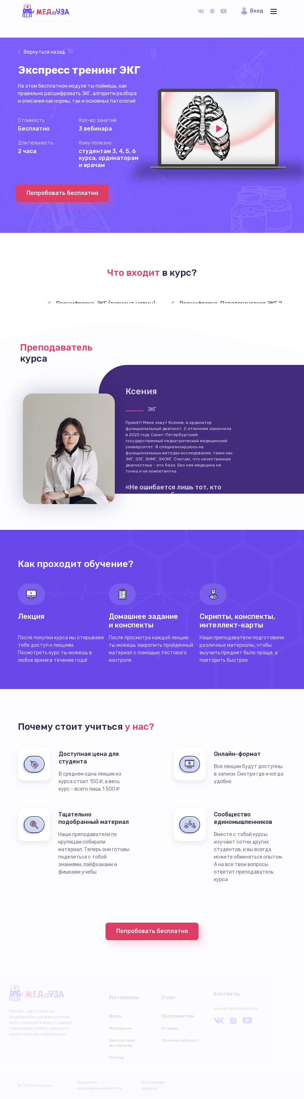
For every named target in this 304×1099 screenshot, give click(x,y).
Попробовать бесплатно (62, 193)
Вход (256, 11)
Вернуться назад (44, 52)
